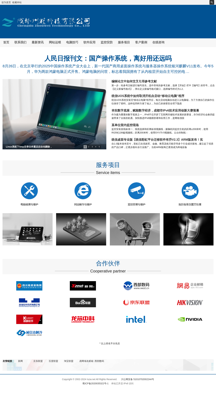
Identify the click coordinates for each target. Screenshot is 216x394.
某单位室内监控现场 (125, 125)
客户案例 (141, 42)
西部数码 (99, 361)
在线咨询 (158, 42)
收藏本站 (17, 2)
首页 (6, 42)
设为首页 (6, 2)
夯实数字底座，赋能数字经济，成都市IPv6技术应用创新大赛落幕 (155, 110)
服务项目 (124, 42)
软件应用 (89, 42)
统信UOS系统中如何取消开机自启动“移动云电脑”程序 (148, 96)
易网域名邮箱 (86, 361)
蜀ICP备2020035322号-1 (95, 383)
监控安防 (107, 42)
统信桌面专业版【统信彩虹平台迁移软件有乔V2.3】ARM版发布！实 (157, 139)
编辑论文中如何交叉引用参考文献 (134, 81)
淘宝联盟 (68, 361)
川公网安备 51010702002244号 (137, 379)
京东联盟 (38, 361)
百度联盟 (53, 361)
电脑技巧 (72, 42)
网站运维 (55, 42)
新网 (20, 361)
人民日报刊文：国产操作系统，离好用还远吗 (108, 58)
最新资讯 (38, 42)
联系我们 (20, 42)
